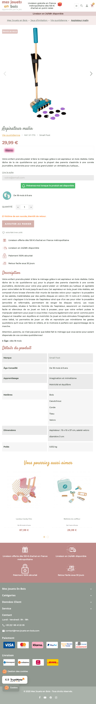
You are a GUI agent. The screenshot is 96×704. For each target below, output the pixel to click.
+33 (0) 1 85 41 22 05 (14, 625)
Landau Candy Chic (24, 519)
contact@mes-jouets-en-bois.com (22, 630)
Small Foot (44, 135)
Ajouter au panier (18, 224)
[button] (11, 687)
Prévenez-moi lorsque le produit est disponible (48, 186)
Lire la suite (8, 172)
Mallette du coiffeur (72, 519)
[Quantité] (24, 207)
